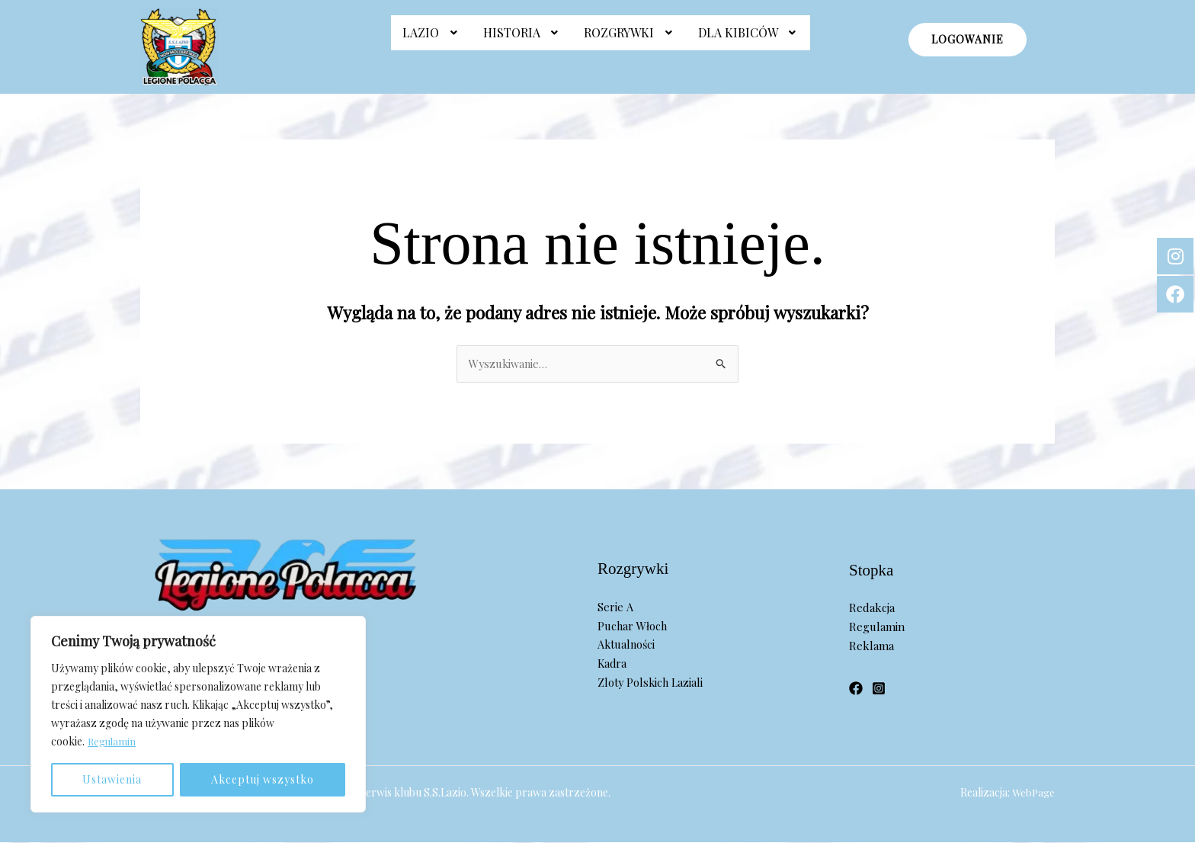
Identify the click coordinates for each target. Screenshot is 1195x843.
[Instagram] (879, 690)
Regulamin (113, 741)
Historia (522, 40)
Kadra (613, 664)
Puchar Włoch (633, 626)
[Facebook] (856, 690)
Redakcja (872, 608)
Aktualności (628, 645)
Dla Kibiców (748, 40)
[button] (431, 40)
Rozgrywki (629, 40)
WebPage (1033, 793)
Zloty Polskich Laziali (652, 683)
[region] (198, 714)
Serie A (615, 607)
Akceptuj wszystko (262, 779)
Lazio (431, 40)
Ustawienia (112, 779)
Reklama (871, 646)
